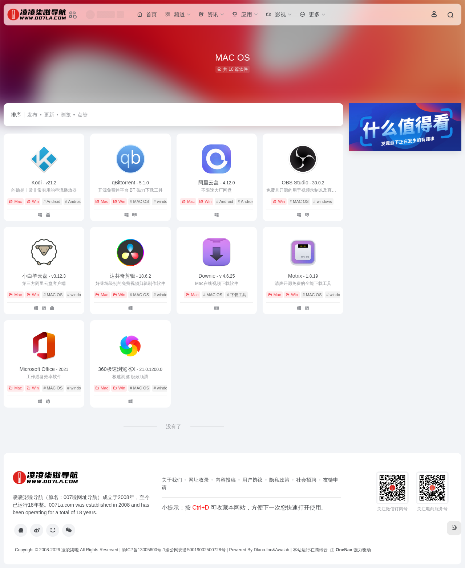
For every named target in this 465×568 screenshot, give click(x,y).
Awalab (282, 549)
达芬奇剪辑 (130, 276)
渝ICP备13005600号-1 (143, 549)
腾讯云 (321, 549)
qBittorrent (130, 182)
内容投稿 (225, 480)
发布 (32, 115)
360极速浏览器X (130, 369)
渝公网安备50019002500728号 (195, 549)
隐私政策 (279, 480)
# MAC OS (139, 201)
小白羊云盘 (44, 276)
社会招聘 (306, 480)
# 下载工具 (236, 295)
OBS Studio (303, 182)
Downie (216, 276)
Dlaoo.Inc (263, 549)
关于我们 (172, 480)
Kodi (44, 182)
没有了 (173, 426)
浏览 (66, 115)
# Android (52, 201)
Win (33, 201)
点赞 (82, 115)
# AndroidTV (76, 201)
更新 (49, 115)
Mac (15, 201)
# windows (163, 201)
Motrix (303, 276)
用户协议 (252, 480)
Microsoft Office (44, 369)
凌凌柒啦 (70, 549)
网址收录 (199, 480)
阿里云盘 (216, 182)
